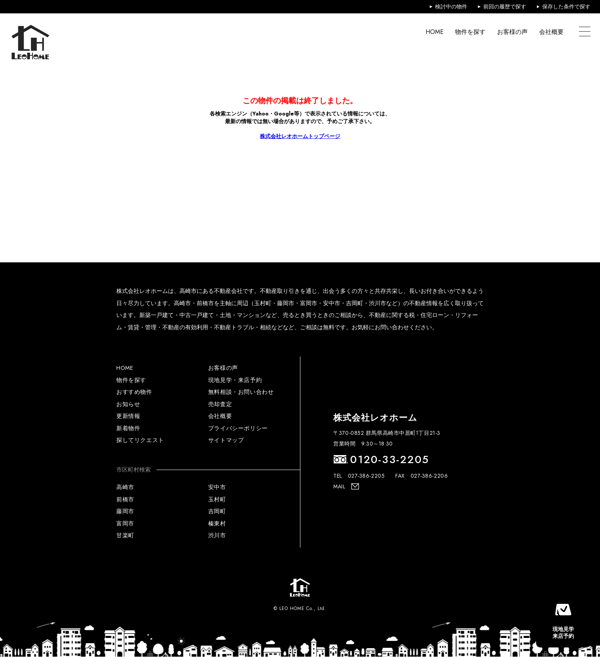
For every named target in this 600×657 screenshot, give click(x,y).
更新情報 (128, 416)
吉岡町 (217, 511)
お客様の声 (512, 31)
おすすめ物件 (134, 392)
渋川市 (217, 535)
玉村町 (217, 499)
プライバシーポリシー (238, 428)
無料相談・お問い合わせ (241, 392)
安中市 (217, 487)
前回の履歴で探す (504, 6)
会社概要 (551, 31)
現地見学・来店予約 (235, 380)
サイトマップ (226, 440)
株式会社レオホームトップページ (300, 136)
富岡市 (125, 523)
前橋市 (125, 499)
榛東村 (217, 523)
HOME (434, 31)
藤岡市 (125, 511)
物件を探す (470, 31)
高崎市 (125, 487)
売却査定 (220, 404)
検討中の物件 (451, 6)
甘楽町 (125, 535)
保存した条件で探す (566, 6)
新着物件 (128, 428)
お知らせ (128, 404)
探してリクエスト (140, 440)
